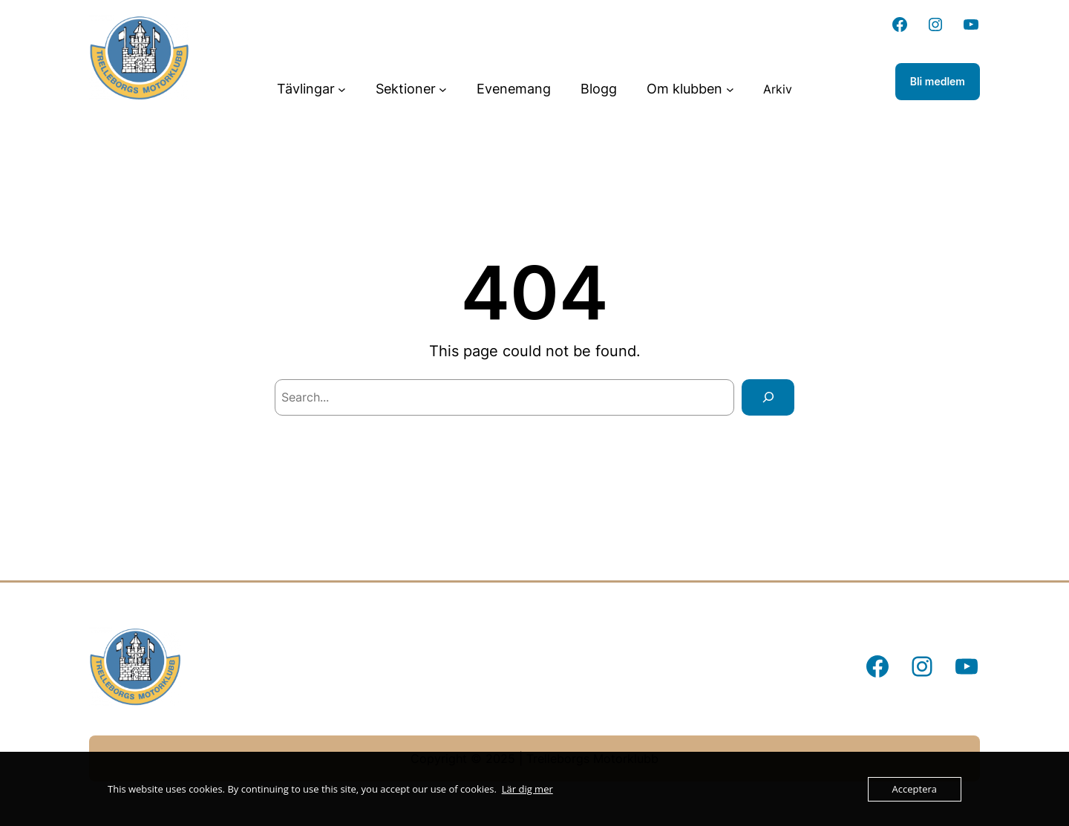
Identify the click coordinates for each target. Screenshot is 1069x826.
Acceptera (914, 789)
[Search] (768, 397)
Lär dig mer (527, 789)
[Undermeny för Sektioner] (443, 89)
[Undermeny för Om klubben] (730, 89)
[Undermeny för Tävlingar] (342, 89)
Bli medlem (937, 81)
